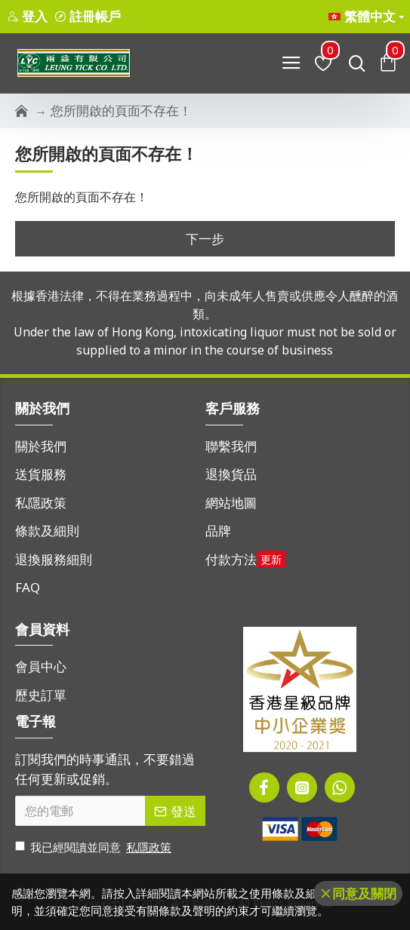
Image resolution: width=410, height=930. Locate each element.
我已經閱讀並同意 (94, 847)
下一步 (205, 238)
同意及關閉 (364, 893)
